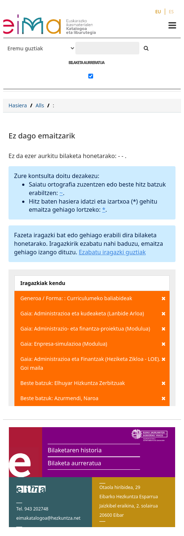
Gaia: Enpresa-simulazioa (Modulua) (93, 343)
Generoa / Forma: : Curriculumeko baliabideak (93, 298)
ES (171, 12)
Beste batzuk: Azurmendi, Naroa (93, 398)
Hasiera (17, 105)
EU (158, 12)
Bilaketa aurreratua (74, 463)
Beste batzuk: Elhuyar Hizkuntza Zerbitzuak (93, 383)
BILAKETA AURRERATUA (86, 62)
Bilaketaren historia (75, 450)
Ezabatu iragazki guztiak (112, 252)
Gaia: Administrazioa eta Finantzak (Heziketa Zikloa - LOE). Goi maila (93, 363)
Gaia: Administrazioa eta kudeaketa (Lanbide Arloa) (93, 313)
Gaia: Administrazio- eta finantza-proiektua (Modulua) (93, 328)
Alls (39, 105)
